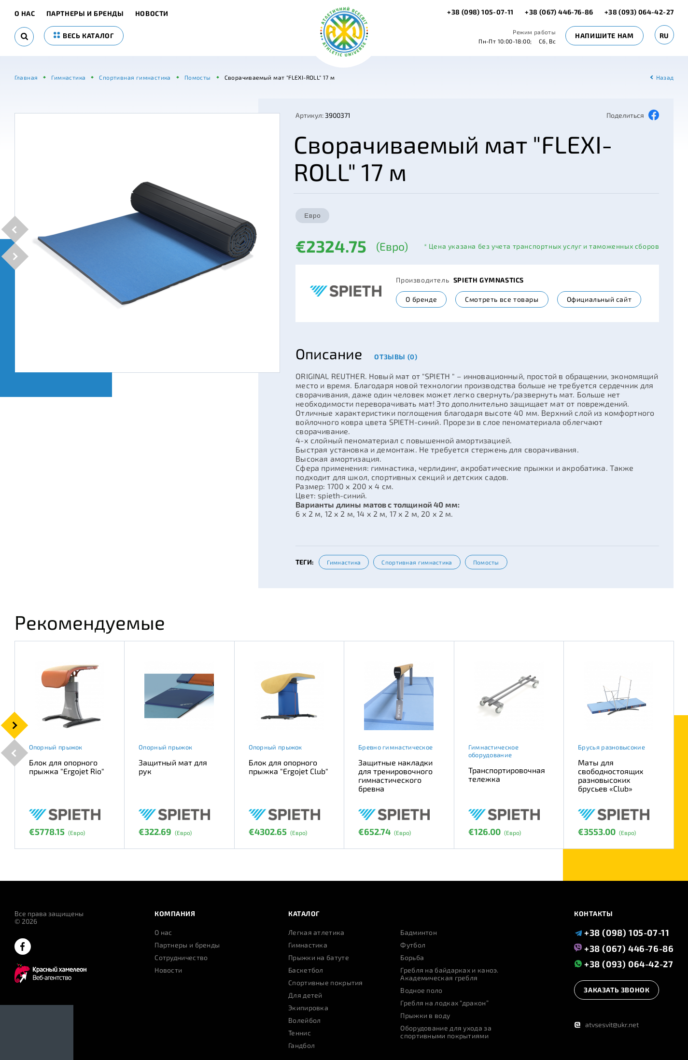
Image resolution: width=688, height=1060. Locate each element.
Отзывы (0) (395, 357)
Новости (151, 13)
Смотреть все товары (501, 299)
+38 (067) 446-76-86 (559, 12)
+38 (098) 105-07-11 (481, 12)
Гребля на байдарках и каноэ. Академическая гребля (449, 974)
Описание (328, 353)
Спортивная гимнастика (416, 562)
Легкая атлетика (316, 932)
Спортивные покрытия (325, 983)
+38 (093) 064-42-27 (639, 12)
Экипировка (308, 1008)
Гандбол (301, 1045)
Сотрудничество (181, 957)
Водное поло (421, 990)
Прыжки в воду (425, 1015)
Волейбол (304, 1020)
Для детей (305, 995)
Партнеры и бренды (85, 13)
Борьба (412, 957)
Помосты (486, 562)
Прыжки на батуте (318, 957)
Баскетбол (305, 970)
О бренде (421, 299)
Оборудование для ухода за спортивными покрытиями (445, 1032)
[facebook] (22, 947)
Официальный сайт (599, 299)
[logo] (344, 32)
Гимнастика (344, 562)
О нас (24, 13)
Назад (665, 77)
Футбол (412, 945)
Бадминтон (418, 932)
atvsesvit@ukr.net (606, 1024)
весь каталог (84, 35)
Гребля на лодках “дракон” (444, 1003)
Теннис (299, 1033)
